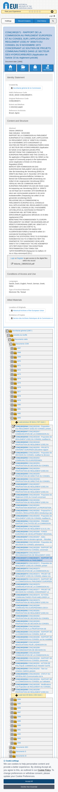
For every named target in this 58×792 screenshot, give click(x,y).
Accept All (29, 781)
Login (52, 16)
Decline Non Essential (29, 787)
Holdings (8, 21)
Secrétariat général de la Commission (26, 88)
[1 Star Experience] (30, 11)
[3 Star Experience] (35, 11)
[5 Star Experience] (40, 11)
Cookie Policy (44, 770)
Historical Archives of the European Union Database (24, 6)
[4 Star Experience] (37, 11)
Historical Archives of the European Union (27, 310)
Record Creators (24, 21)
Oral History (41, 21)
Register (20, 258)
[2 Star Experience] (32, 11)
